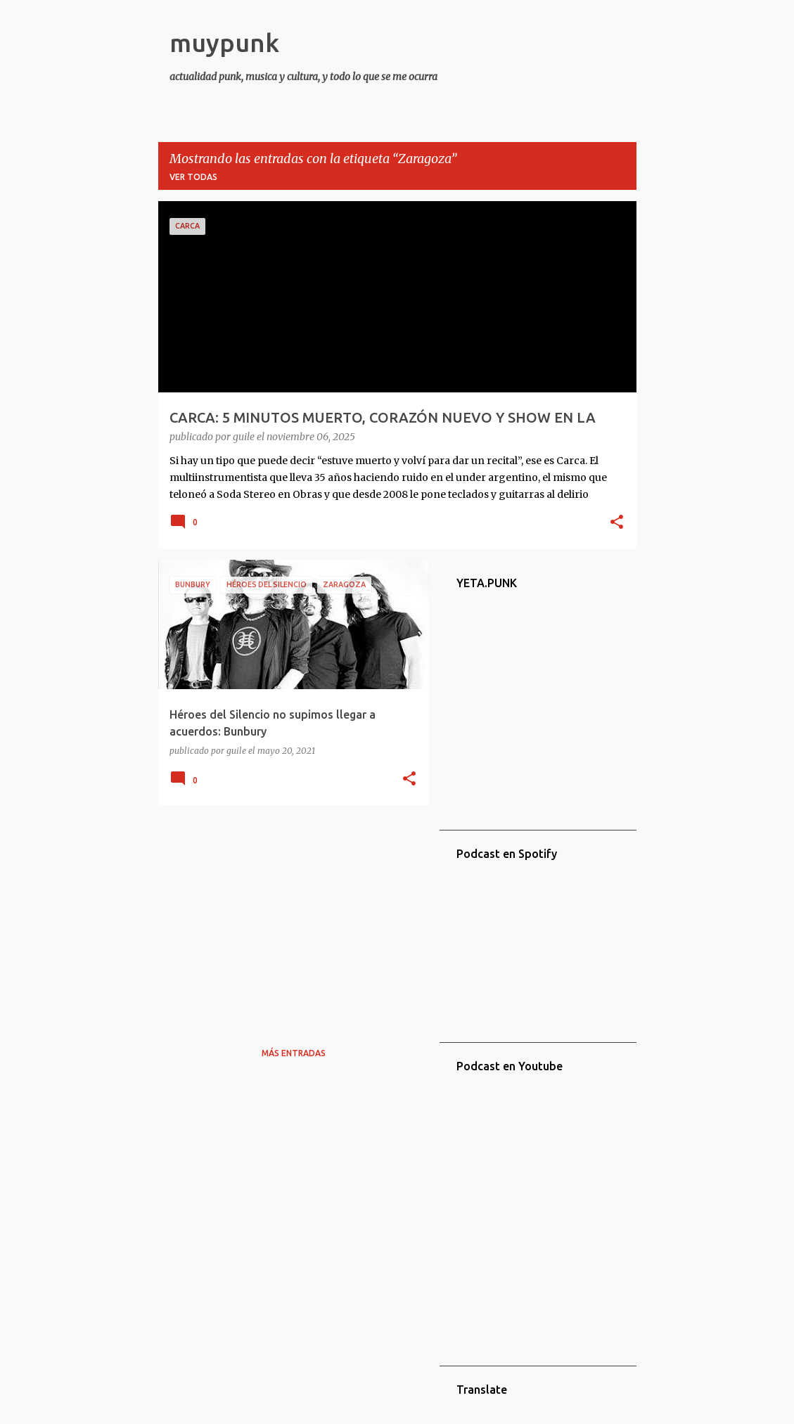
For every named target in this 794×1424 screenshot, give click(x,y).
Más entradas (294, 1053)
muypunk (224, 42)
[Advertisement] (288, 914)
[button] (616, 523)
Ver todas (193, 176)
